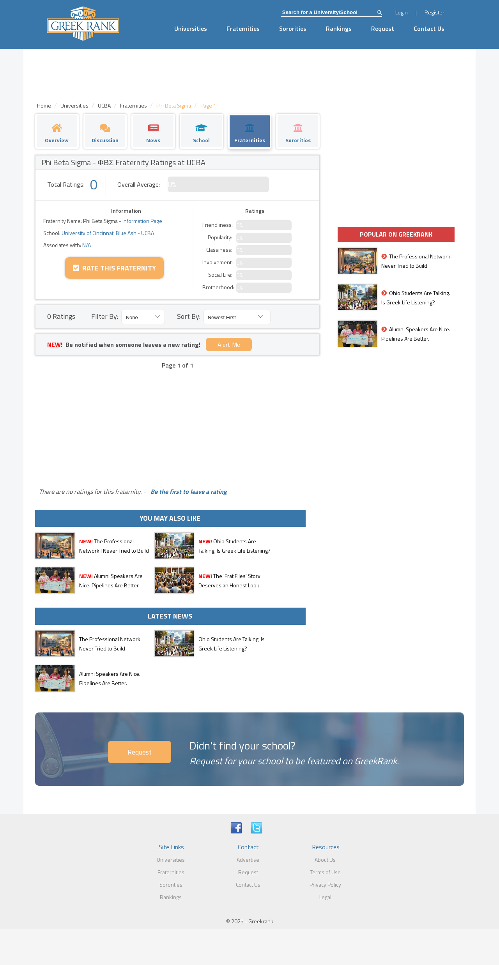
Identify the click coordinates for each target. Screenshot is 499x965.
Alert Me (229, 344)
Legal (325, 897)
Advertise (248, 859)
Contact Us (429, 28)
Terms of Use (325, 872)
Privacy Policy (325, 884)
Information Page (142, 221)
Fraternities (243, 28)
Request (382, 28)
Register (434, 12)
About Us (325, 859)
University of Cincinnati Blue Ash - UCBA (107, 233)
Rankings (339, 28)
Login (401, 12)
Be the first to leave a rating (187, 491)
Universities (190, 28)
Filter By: (104, 316)
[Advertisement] (177, 422)
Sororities (292, 28)
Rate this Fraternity (114, 268)
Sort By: (188, 316)
